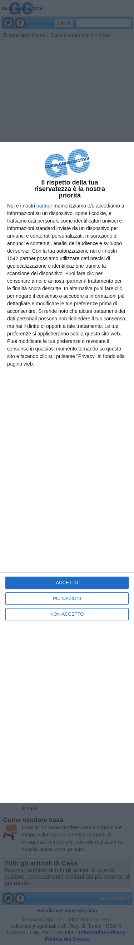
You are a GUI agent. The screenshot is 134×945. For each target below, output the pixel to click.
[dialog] (67, 472)
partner (44, 205)
